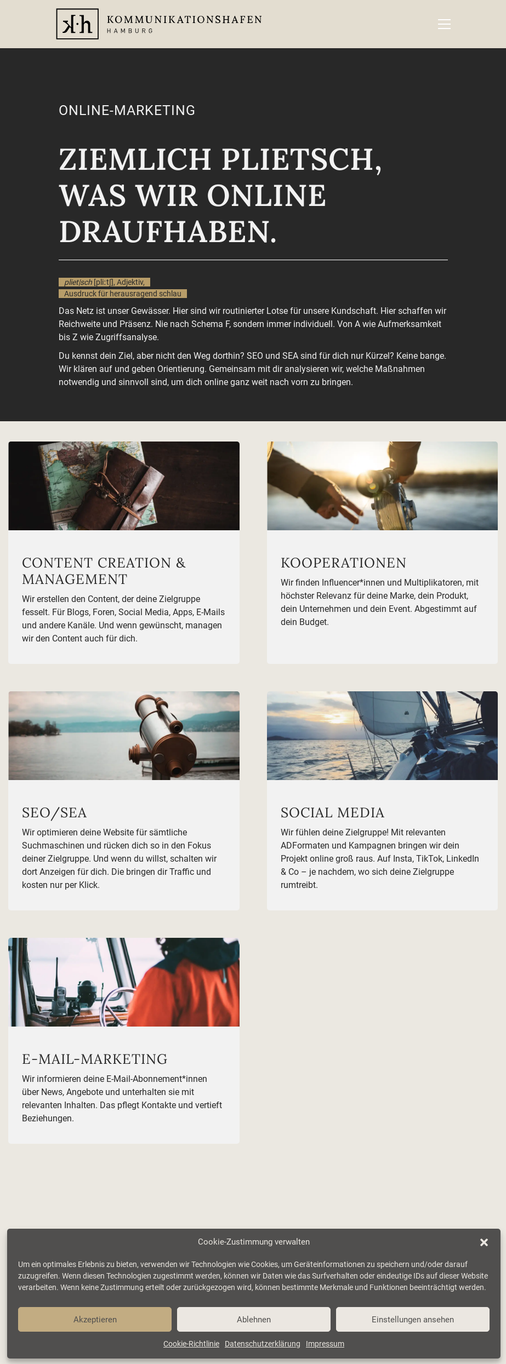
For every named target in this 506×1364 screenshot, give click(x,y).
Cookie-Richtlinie (191, 1343)
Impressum (325, 1343)
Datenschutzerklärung (262, 1343)
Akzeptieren (95, 1320)
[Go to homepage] (158, 24)
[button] (484, 1242)
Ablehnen (254, 1320)
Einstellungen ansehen (413, 1320)
